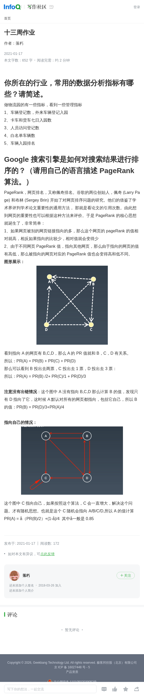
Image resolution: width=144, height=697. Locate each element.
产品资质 (72, 672)
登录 (136, 7)
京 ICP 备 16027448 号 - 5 (72, 667)
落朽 (19, 43)
